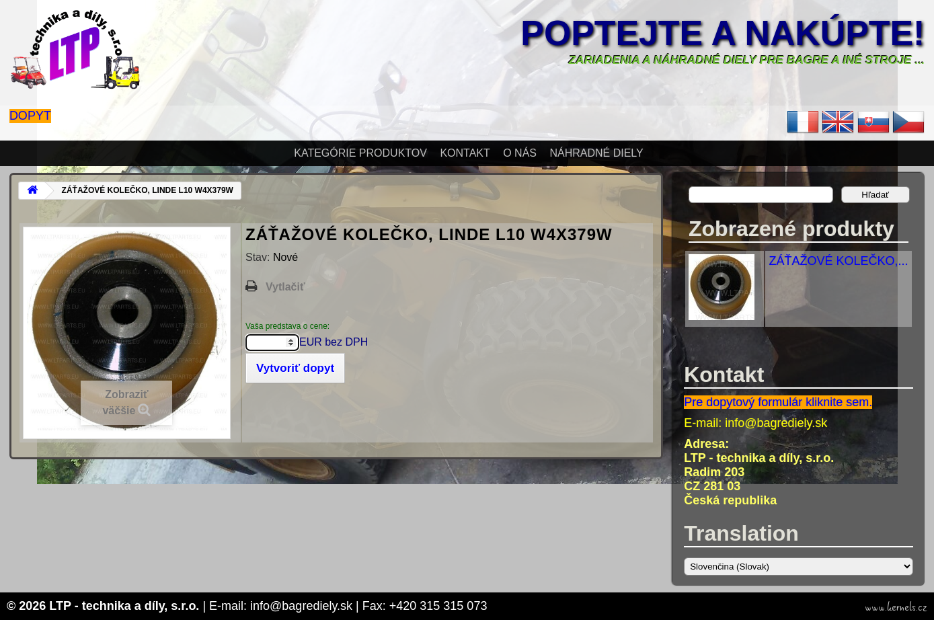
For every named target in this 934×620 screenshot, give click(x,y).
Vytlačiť (285, 287)
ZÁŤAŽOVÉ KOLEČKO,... (838, 261)
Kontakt (465, 153)
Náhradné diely (596, 153)
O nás (520, 153)
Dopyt (30, 115)
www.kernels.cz (896, 607)
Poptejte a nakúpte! (722, 32)
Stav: (259, 257)
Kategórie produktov (360, 153)
